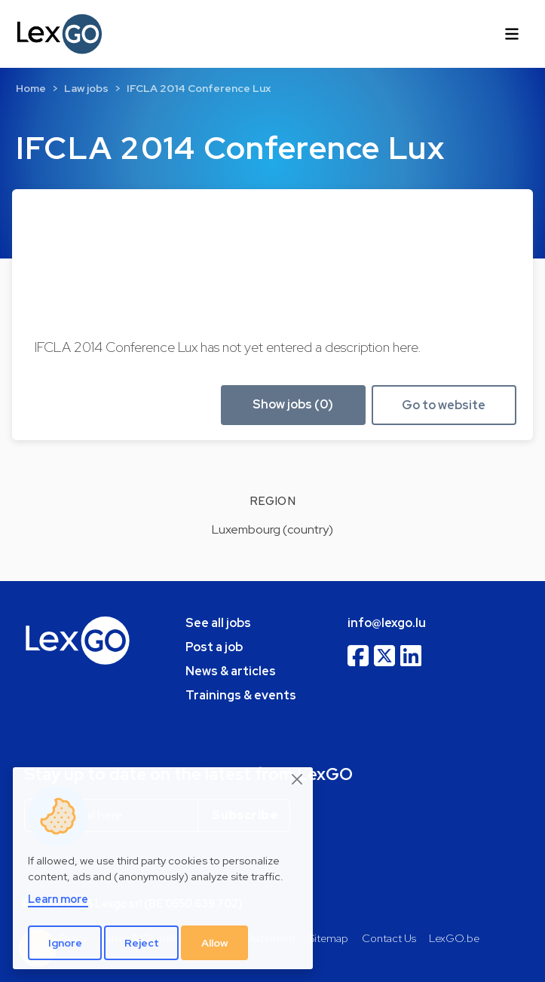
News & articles (230, 671)
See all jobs (218, 623)
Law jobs (86, 88)
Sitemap (328, 938)
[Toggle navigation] (512, 34)
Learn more (58, 899)
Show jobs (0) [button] (293, 404)
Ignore (65, 943)
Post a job (214, 647)
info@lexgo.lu (387, 623)
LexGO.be (454, 938)
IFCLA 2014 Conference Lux (199, 88)
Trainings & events (240, 695)
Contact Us (389, 938)
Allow (214, 943)
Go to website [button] (443, 405)
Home (31, 88)
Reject (141, 943)
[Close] (297, 780)
